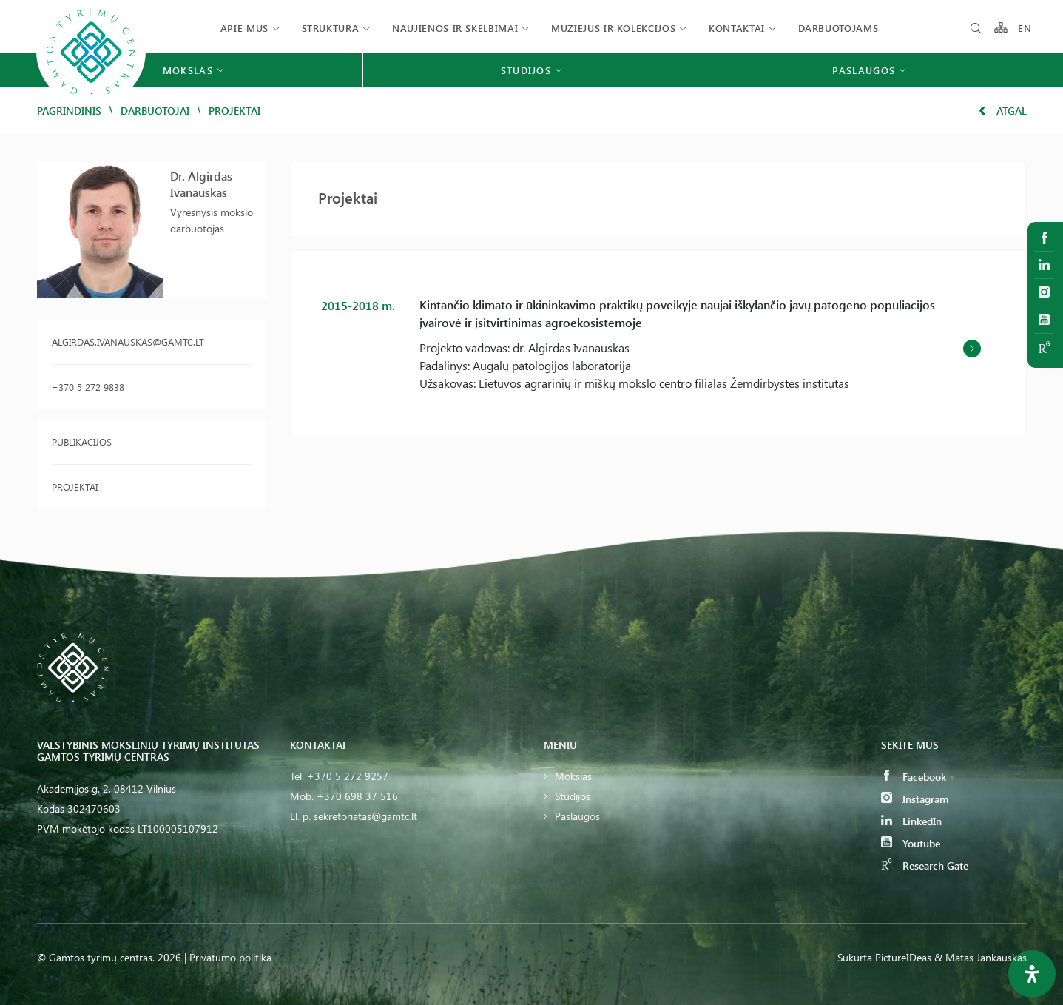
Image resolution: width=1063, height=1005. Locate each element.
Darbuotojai (155, 111)
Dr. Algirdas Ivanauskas (201, 184)
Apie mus (244, 27)
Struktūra (331, 27)
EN (1025, 27)
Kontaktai (737, 27)
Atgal (1003, 111)
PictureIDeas (903, 957)
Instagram (914, 799)
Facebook (913, 777)
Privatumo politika (230, 957)
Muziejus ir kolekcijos (613, 27)
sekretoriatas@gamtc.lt (365, 816)
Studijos (572, 796)
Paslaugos (577, 816)
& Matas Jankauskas (980, 957)
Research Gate (924, 865)
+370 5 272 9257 (347, 776)
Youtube (910, 843)
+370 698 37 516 (357, 796)
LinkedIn (911, 821)
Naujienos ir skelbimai (455, 27)
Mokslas (573, 776)
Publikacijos (82, 441)
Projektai (75, 486)
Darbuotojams (838, 27)
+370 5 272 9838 (88, 386)
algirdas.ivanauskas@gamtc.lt (128, 341)
